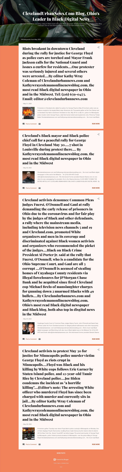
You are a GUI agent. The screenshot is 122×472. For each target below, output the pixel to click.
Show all (97, 39)
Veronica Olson (65, 463)
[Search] (102, 5)
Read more (96, 124)
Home (57, 32)
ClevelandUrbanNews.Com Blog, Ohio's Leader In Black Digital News (61, 16)
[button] (98, 47)
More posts (61, 453)
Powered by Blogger (61, 459)
